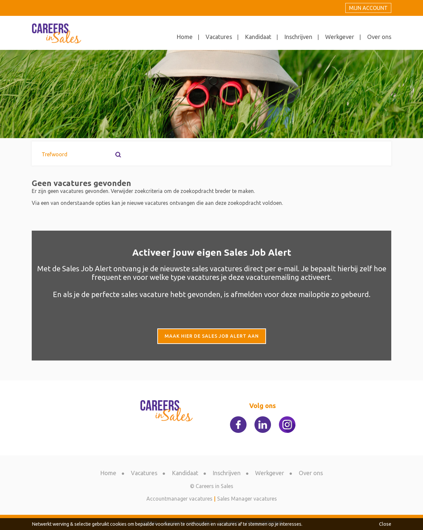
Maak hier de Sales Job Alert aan (212, 336)
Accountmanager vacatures (179, 499)
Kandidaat (258, 36)
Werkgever (339, 36)
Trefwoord (54, 154)
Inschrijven (298, 36)
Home (184, 36)
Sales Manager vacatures (247, 499)
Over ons (379, 36)
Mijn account (368, 8)
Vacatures (219, 36)
